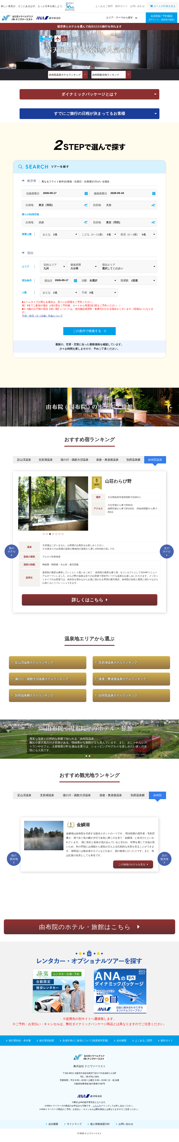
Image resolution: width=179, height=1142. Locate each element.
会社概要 (120, 1040)
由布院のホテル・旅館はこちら (89, 926)
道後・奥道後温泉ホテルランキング (122, 679)
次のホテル (167, 551)
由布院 (157, 795)
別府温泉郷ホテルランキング (34, 695)
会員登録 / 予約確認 (161, 18)
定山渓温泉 (24, 459)
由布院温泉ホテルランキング (118, 695)
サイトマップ (73, 1124)
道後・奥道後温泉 (107, 459)
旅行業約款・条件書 (18, 1040)
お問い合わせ (137, 6)
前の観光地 (14, 859)
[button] (44, 534)
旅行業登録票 (45, 1040)
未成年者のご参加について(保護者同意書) (84, 1040)
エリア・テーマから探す (119, 17)
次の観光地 (164, 859)
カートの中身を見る (163, 6)
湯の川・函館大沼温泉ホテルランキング (42, 679)
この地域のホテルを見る (133, 864)
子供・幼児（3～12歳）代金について (42, 315)
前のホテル (12, 551)
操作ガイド (121, 6)
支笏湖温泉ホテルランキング (118, 662)
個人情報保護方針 (99, 1124)
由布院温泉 (155, 459)
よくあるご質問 (104, 6)
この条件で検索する (89, 331)
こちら (96, 1106)
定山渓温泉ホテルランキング (34, 662)
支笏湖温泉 (46, 459)
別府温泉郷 (133, 459)
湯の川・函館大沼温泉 (74, 459)
